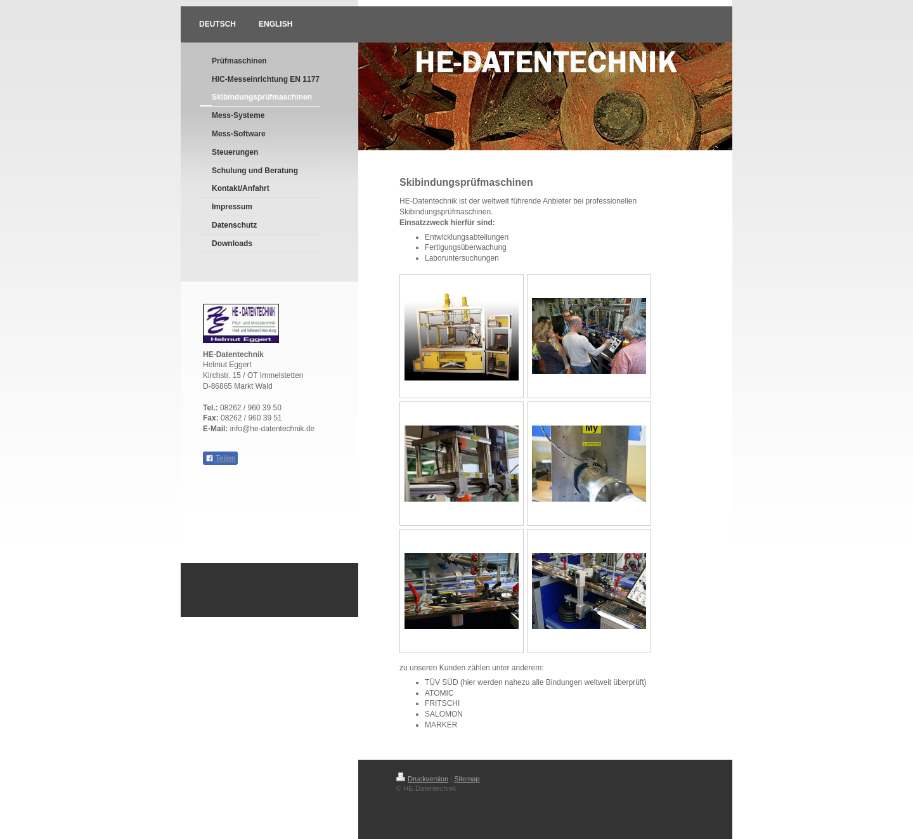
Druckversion (422, 779)
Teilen (220, 458)
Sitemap (466, 779)
